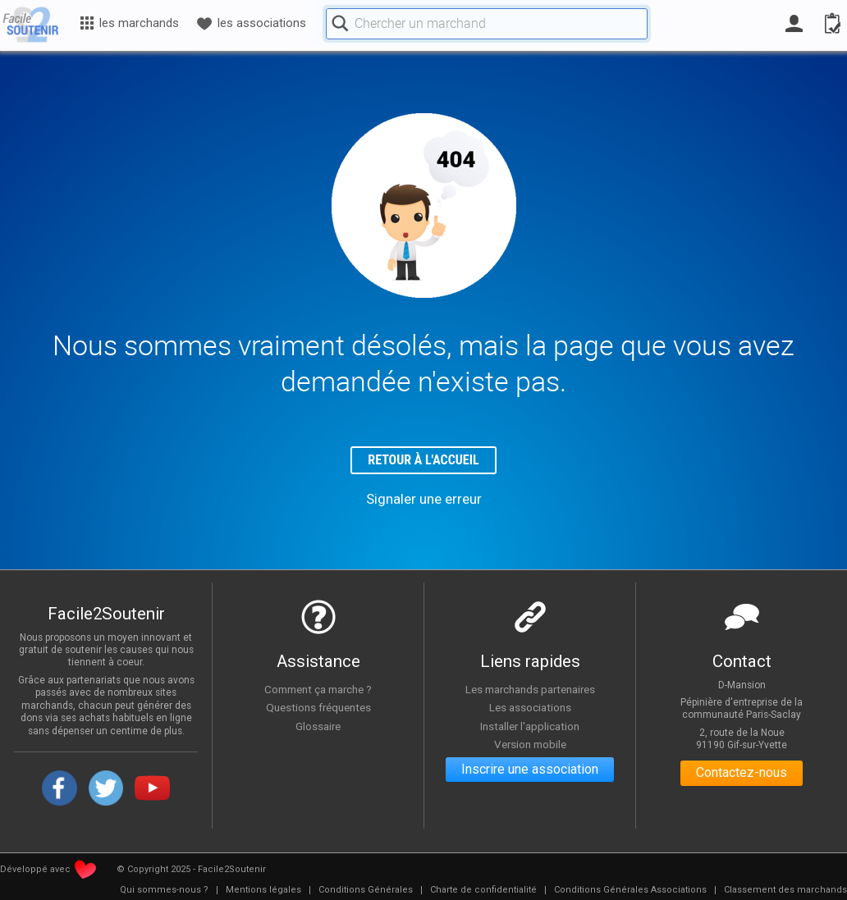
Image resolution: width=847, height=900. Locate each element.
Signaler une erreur (424, 499)
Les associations (530, 708)
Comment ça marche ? (318, 689)
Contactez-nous (741, 774)
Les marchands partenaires (530, 689)
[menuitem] (164, 891)
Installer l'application (530, 726)
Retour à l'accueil (424, 460)
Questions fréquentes (318, 708)
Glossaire (318, 726)
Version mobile (529, 745)
